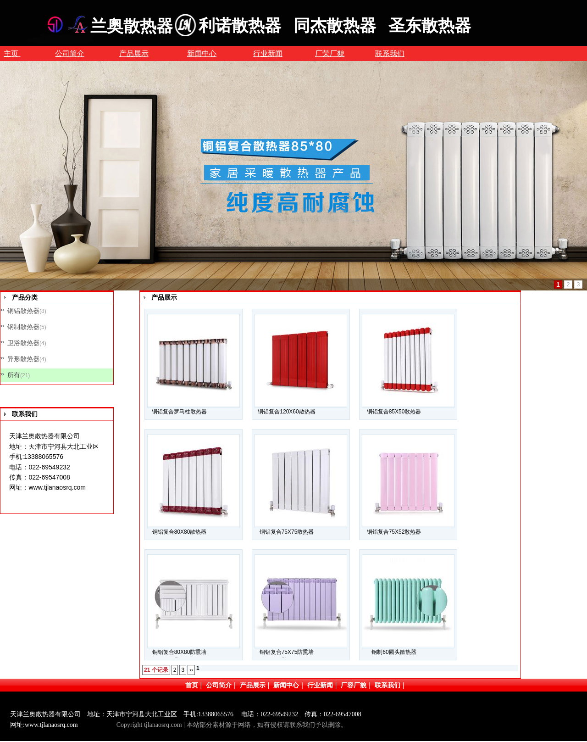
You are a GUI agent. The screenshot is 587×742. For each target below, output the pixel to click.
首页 (191, 685)
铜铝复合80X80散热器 (179, 532)
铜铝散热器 (23, 310)
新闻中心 (286, 685)
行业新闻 (320, 685)
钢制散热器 (23, 326)
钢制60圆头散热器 (393, 652)
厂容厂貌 (353, 685)
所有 (13, 375)
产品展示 (253, 685)
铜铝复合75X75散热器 (287, 532)
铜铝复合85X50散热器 (394, 411)
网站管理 (100, 724)
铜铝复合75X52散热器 (394, 532)
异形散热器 (23, 359)
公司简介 (219, 685)
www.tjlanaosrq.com (57, 487)
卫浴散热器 (23, 342)
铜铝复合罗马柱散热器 (179, 411)
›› (191, 670)
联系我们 (387, 685)
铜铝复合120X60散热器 (286, 411)
